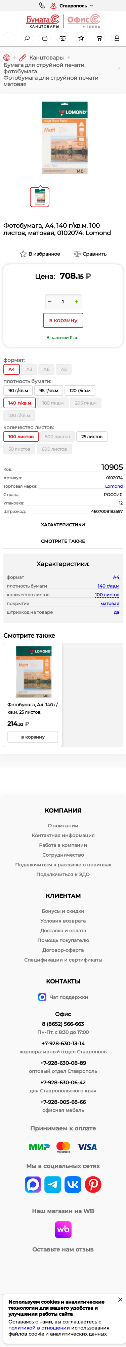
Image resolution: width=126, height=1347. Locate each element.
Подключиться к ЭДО (63, 874)
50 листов (19, 449)
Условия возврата (63, 921)
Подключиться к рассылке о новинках (63, 865)
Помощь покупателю (63, 940)
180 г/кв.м (53, 403)
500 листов (57, 436)
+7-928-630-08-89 (63, 1063)
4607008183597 (107, 511)
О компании (63, 826)
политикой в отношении (39, 1328)
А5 (64, 369)
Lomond (114, 486)
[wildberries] (63, 1230)
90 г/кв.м (18, 390)
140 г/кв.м (108, 586)
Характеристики (63, 524)
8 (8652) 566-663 (63, 1024)
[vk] (33, 1185)
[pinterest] (93, 1185)
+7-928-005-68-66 (63, 1102)
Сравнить (95, 254)
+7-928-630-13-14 (63, 1043)
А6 (46, 369)
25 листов (91, 436)
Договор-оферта (63, 950)
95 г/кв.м (48, 390)
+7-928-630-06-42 (63, 1082)
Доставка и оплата (63, 931)
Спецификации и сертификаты (63, 960)
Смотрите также (63, 541)
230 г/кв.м (19, 415)
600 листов (54, 449)
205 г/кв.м (85, 403)
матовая (109, 603)
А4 (116, 577)
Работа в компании (63, 845)
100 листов (107, 594)
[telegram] (52, 1185)
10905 (112, 467)
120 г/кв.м (80, 390)
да (116, 612)
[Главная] (6, 57)
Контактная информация (63, 835)
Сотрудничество (63, 855)
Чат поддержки (63, 997)
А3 (29, 369)
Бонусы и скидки (63, 911)
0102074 (114, 477)
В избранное (44, 254)
